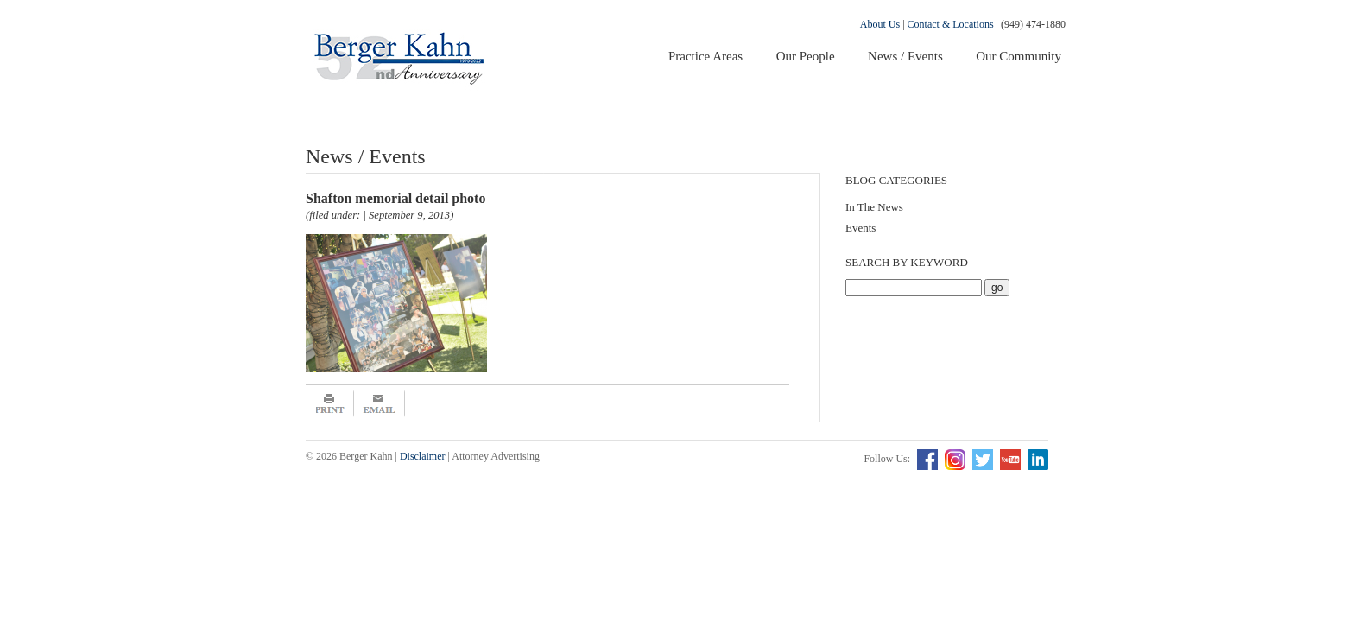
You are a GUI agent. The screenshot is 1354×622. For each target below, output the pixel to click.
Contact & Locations (951, 24)
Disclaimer (423, 456)
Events (860, 227)
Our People (805, 56)
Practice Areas (705, 56)
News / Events (905, 56)
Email (379, 403)
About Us (880, 24)
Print (330, 403)
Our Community (1018, 56)
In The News (874, 206)
